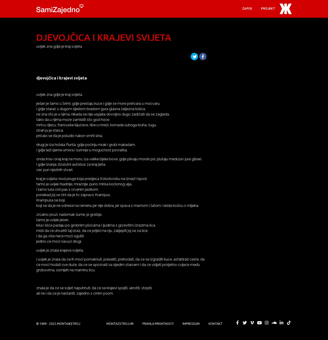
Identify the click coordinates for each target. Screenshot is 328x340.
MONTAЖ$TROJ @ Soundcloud (274, 322)
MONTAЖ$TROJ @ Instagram (266, 322)
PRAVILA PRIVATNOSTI (158, 323)
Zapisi (247, 8)
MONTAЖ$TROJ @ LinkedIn (281, 322)
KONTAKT (215, 323)
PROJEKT (268, 8)
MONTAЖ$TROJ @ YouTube (259, 322)
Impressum (191, 323)
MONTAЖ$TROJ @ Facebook (237, 322)
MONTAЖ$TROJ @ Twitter (244, 322)
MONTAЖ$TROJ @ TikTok (288, 322)
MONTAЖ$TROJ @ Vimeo (252, 322)
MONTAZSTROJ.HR (120, 323)
